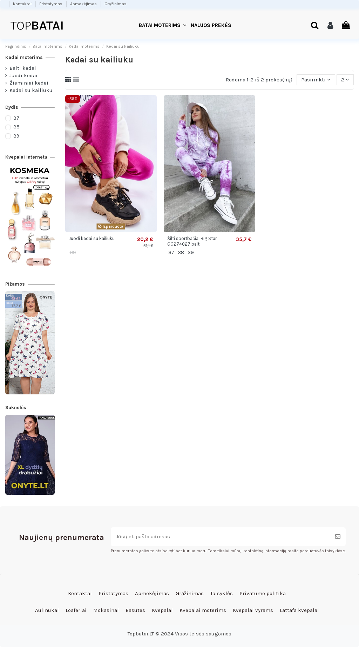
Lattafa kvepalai (299, 610)
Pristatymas (51, 3)
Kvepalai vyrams (253, 610)
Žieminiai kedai (28, 83)
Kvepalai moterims (203, 610)
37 (16, 118)
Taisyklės (221, 593)
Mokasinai (106, 610)
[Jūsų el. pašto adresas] (220, 536)
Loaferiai (76, 610)
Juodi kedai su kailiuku (92, 238)
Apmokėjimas (84, 3)
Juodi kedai (23, 75)
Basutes (135, 610)
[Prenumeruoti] (338, 536)
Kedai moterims (24, 57)
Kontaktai (23, 3)
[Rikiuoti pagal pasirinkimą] (316, 79)
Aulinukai (47, 610)
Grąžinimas (115, 3)
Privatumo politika (262, 593)
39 (16, 136)
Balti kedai (22, 68)
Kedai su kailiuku (31, 90)
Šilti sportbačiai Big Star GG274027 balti (192, 241)
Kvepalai (162, 610)
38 (16, 127)
